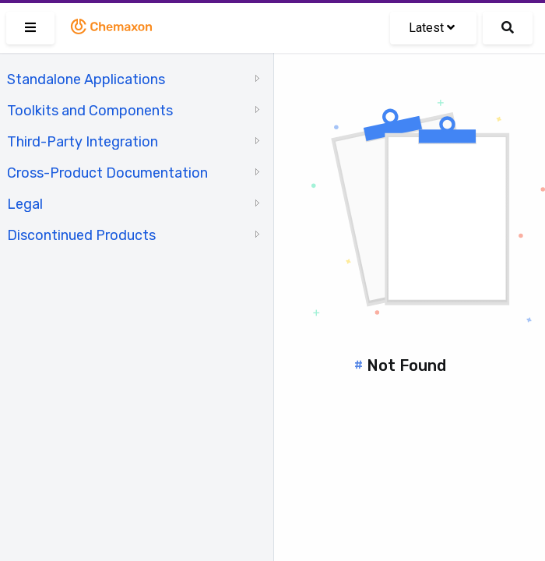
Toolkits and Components (90, 110)
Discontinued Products (81, 235)
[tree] (136, 155)
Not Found (406, 365)
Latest (432, 27)
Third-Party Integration (82, 141)
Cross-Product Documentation (107, 173)
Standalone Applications (86, 79)
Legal (25, 204)
